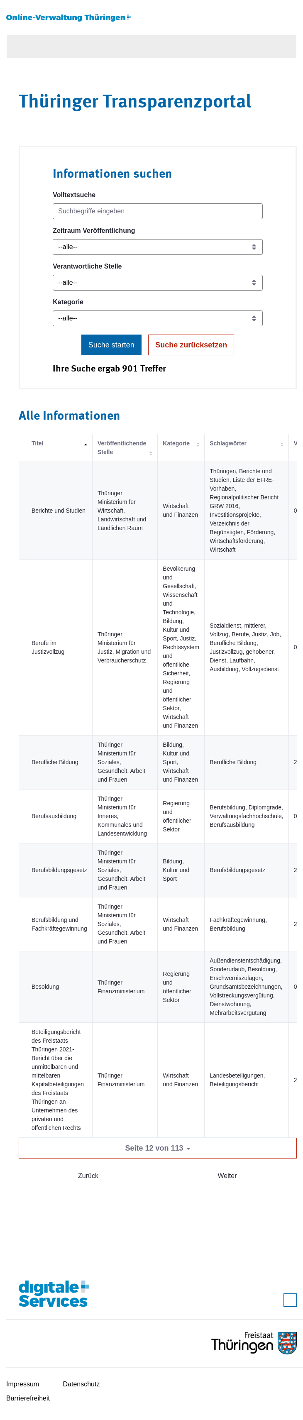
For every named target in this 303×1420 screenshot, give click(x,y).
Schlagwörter (228, 443)
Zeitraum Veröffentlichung (94, 230)
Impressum (22, 1384)
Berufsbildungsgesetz (59, 870)
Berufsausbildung (54, 816)
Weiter (227, 1175)
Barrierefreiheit (28, 1398)
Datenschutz (81, 1384)
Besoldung (45, 986)
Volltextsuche (74, 194)
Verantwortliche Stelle (87, 266)
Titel (38, 443)
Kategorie (68, 302)
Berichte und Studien (59, 510)
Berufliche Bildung (55, 762)
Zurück (88, 1175)
